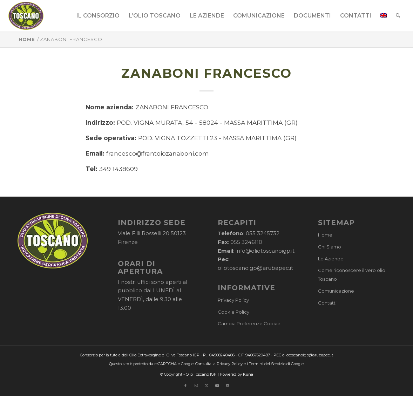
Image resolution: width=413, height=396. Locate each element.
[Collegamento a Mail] (227, 385)
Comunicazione (336, 291)
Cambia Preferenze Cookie (249, 323)
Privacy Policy (233, 300)
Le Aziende (331, 258)
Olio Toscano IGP (201, 374)
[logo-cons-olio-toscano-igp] (26, 16)
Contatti (327, 303)
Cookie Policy (233, 312)
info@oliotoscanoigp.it (265, 250)
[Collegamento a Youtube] (217, 385)
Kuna (248, 374)
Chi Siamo (329, 247)
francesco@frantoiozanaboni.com (157, 153)
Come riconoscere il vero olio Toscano (351, 274)
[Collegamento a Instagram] (196, 385)
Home (325, 235)
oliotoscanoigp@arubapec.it (255, 268)
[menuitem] (98, 16)
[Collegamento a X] (206, 385)
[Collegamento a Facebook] (185, 385)
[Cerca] (398, 16)
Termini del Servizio (267, 363)
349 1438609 (118, 168)
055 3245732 (262, 233)
